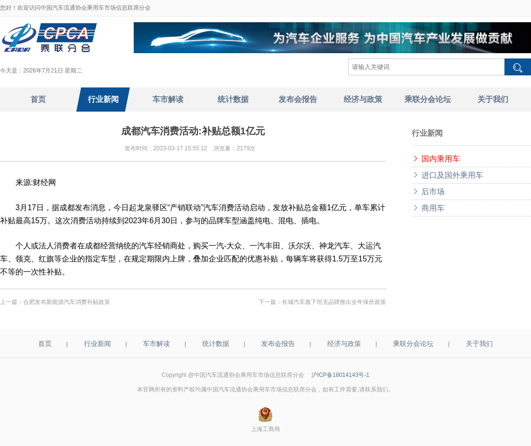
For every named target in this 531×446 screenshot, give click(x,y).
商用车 (428, 208)
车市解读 (156, 343)
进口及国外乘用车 (447, 175)
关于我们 (479, 343)
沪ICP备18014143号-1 (340, 375)
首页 (45, 343)
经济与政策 (344, 343)
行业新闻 (97, 343)
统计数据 (215, 343)
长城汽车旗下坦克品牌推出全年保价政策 (334, 302)
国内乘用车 (436, 159)
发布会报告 (278, 343)
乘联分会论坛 (413, 343)
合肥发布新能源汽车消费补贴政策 (66, 302)
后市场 (428, 191)
